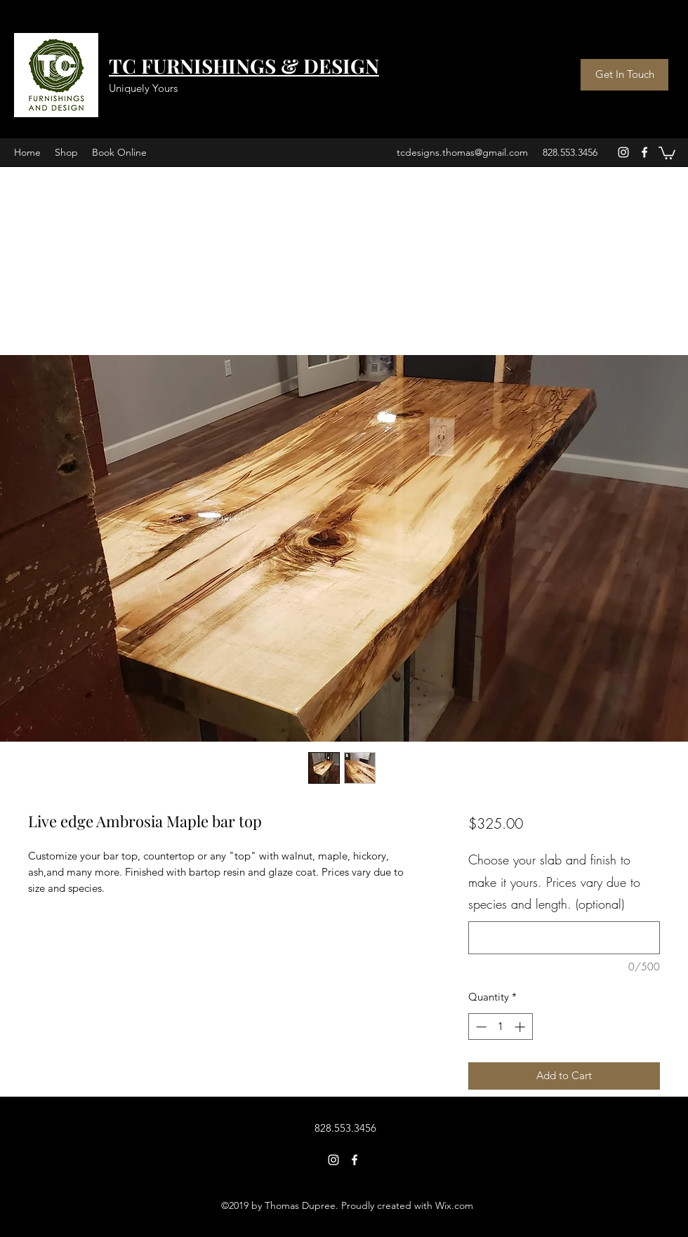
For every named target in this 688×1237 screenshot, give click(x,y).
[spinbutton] (500, 1027)
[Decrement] (479, 1027)
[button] (667, 152)
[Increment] (521, 1027)
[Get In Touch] (624, 75)
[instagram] (623, 152)
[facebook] (644, 152)
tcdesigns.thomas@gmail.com (462, 152)
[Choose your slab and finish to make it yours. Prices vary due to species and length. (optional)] (564, 938)
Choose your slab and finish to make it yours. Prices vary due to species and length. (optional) (554, 881)
